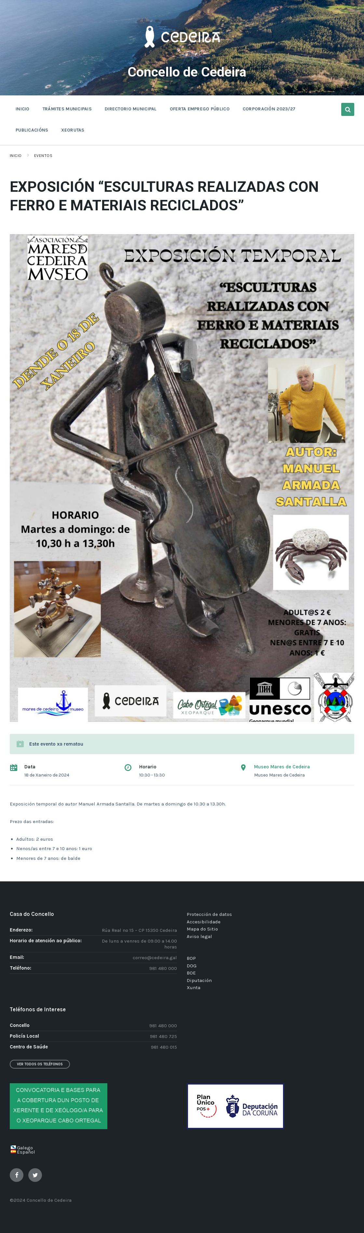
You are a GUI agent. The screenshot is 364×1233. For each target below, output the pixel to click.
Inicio (16, 155)
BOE (191, 973)
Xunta (193, 987)
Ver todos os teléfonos (40, 1064)
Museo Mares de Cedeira (282, 767)
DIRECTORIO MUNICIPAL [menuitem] (131, 109)
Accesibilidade (204, 922)
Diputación (199, 980)
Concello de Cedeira (187, 71)
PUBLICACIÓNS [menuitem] (32, 130)
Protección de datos (209, 914)
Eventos (43, 155)
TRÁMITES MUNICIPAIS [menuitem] (67, 109)
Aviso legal (199, 936)
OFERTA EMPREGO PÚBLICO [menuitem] (200, 109)
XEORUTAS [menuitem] (72, 130)
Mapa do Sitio (202, 929)
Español (26, 1152)
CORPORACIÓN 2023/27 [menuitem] (269, 109)
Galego (25, 1148)
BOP (191, 958)
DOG (191, 966)
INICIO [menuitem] (23, 109)
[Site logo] (182, 57)
